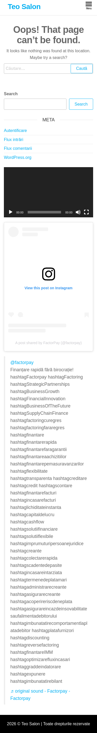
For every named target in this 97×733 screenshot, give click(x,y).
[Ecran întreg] (86, 212)
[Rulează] (10, 212)
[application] (48, 192)
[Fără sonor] (78, 212)
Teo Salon (24, 7)
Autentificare (15, 130)
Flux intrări (13, 139)
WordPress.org (17, 157)
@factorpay (22, 362)
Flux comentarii (18, 148)
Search (11, 94)
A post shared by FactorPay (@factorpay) (48, 343)
